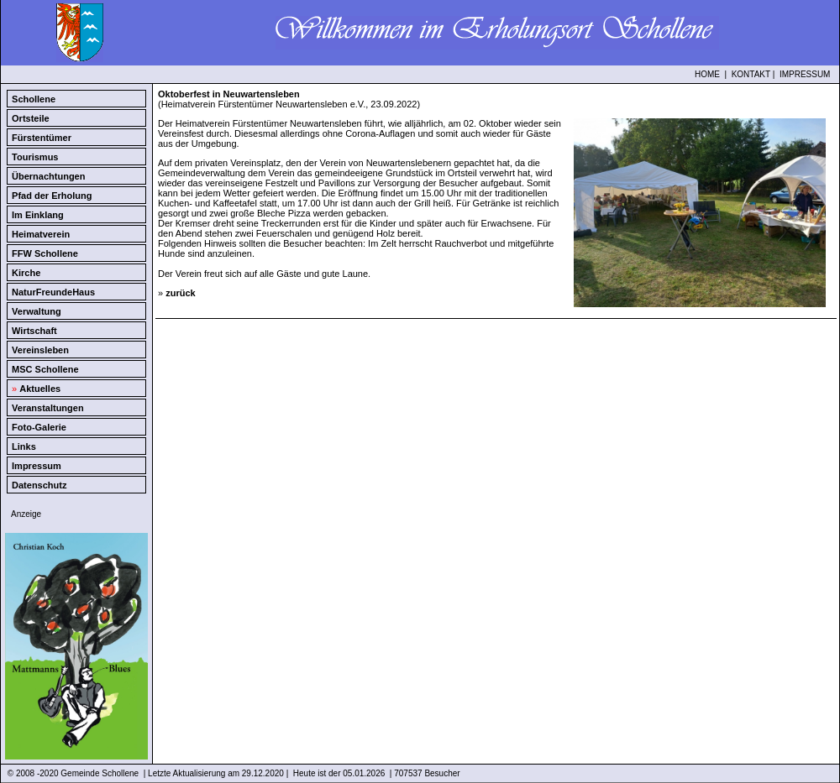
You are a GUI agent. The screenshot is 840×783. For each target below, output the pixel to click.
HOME (707, 74)
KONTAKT (751, 74)
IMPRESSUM (805, 74)
